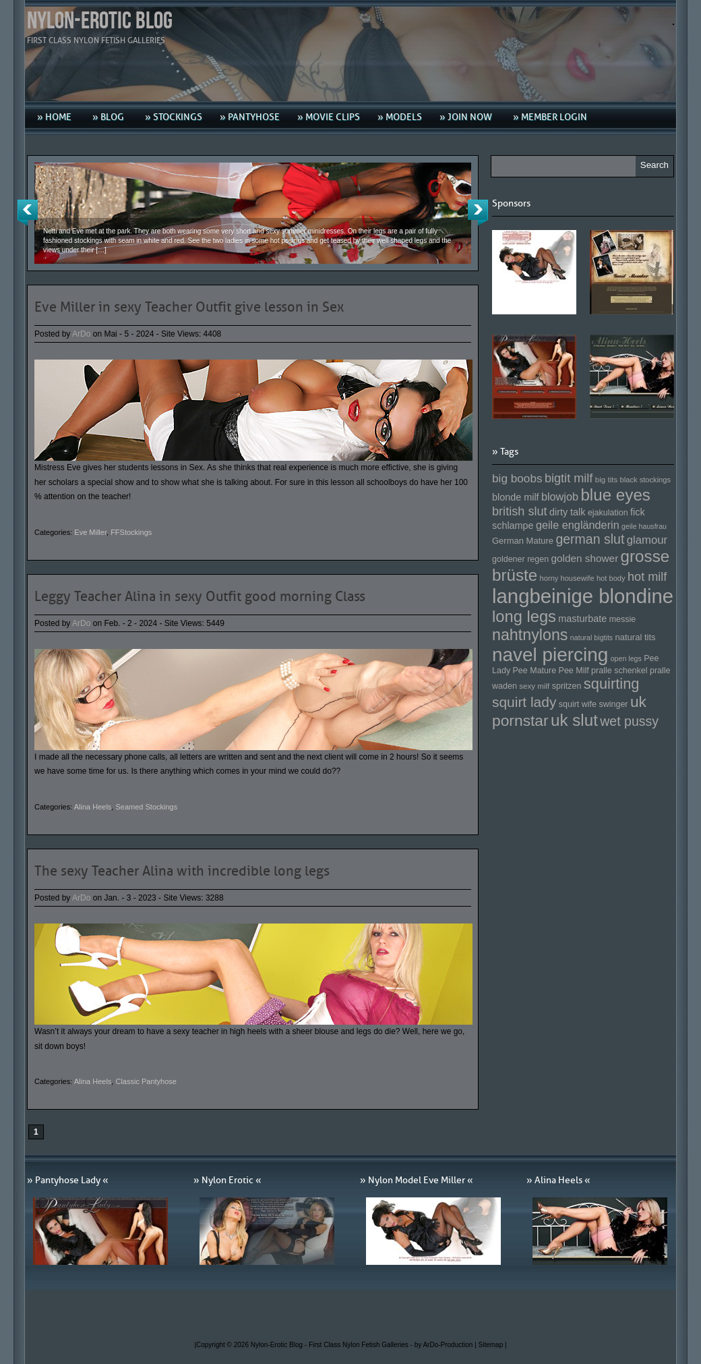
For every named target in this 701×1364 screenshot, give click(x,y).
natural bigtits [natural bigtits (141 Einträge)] (591, 637)
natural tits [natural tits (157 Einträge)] (635, 637)
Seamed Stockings (146, 807)
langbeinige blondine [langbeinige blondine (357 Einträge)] (582, 596)
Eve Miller (90, 532)
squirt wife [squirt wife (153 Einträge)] (578, 704)
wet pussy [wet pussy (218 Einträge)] (629, 721)
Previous (28, 212)
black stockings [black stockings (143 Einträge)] (645, 480)
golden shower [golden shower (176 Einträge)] (585, 558)
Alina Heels (93, 807)
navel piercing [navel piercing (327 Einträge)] (550, 654)
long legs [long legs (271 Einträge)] (524, 616)
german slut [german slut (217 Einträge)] (589, 539)
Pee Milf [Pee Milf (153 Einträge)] (574, 670)
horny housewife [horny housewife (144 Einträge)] (567, 578)
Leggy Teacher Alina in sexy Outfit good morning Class (199, 596)
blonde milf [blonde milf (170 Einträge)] (515, 497)
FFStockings (131, 532)
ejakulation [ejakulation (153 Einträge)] (608, 512)
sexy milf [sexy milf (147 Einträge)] (534, 685)
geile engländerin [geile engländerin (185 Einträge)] (577, 525)
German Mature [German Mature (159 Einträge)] (522, 541)
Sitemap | (493, 1344)
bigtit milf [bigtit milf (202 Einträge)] (569, 478)
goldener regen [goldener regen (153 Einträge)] (520, 559)
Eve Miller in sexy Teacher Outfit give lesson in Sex (189, 307)
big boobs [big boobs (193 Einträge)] (517, 478)
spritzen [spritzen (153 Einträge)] (567, 686)
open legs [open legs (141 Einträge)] (626, 658)
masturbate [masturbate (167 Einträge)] (582, 618)
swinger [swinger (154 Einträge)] (613, 704)
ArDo (81, 334)
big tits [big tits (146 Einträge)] (606, 479)
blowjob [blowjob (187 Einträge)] (559, 496)
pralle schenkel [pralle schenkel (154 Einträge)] (619, 670)
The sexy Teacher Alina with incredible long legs (182, 871)
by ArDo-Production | (447, 1344)
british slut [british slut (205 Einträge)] (519, 511)
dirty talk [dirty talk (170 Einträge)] (567, 512)
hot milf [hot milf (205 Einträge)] (647, 577)
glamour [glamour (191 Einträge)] (647, 540)
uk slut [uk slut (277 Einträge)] (574, 720)
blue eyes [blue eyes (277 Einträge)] (615, 495)
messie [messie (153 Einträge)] (622, 619)
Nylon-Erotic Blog (100, 21)
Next (478, 212)
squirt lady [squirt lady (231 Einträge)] (524, 702)
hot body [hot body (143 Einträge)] (611, 578)
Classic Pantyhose (146, 1081)
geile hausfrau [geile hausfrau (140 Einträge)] (644, 526)
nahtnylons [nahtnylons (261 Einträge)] (530, 635)
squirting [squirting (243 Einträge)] (612, 683)
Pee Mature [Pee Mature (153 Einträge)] (534, 670)
